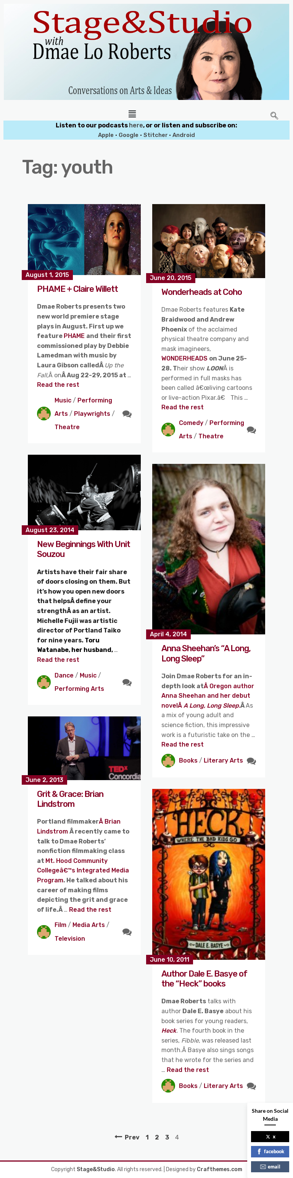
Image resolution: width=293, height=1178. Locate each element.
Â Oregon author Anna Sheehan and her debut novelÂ (207, 695)
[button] (132, 114)
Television (70, 938)
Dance (64, 675)
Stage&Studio (96, 1169)
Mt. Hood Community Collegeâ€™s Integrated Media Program (83, 870)
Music (63, 400)
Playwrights (92, 413)
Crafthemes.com (219, 1169)
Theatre (67, 427)
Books (188, 760)
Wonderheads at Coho (201, 292)
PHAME (75, 336)
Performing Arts (79, 688)
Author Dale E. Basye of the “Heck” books (204, 979)
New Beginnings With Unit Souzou (83, 549)
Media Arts (88, 925)
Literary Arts (223, 760)
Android (183, 135)
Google (128, 135)
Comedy (191, 422)
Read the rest (58, 384)
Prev (132, 1137)
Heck (168, 1030)
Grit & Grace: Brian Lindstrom (70, 799)
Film (60, 925)
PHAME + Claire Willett (77, 289)
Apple (106, 135)
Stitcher (156, 135)
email (270, 1167)
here (136, 125)
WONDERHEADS (185, 358)
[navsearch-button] (274, 116)
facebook (270, 1151)
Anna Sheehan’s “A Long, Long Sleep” (206, 653)
